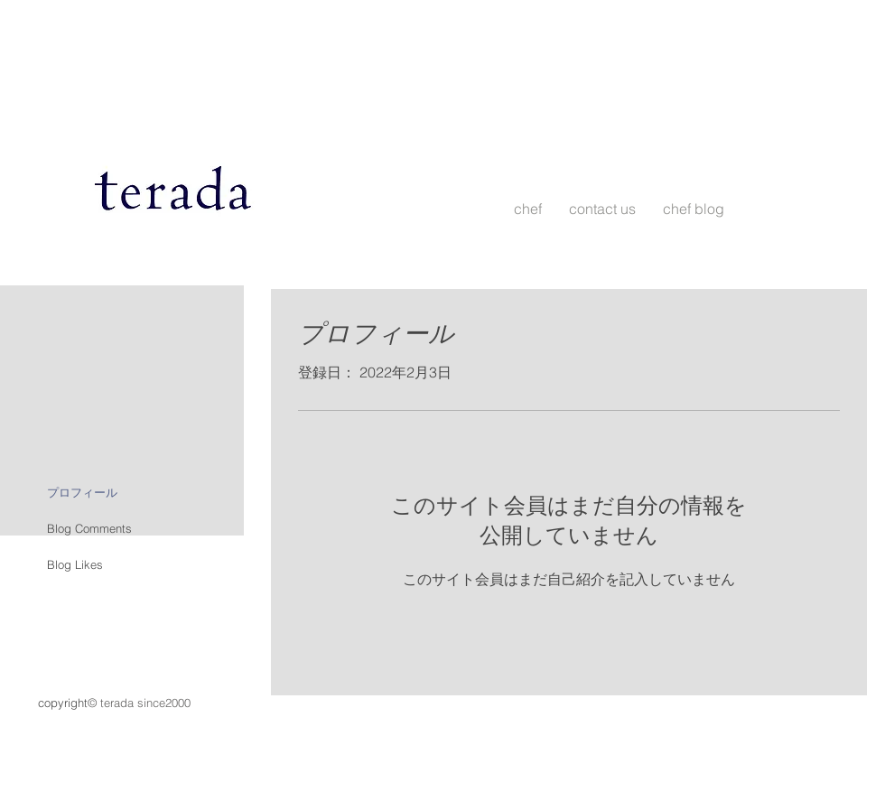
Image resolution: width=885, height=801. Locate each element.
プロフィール (82, 492)
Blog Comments (89, 528)
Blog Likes (75, 564)
